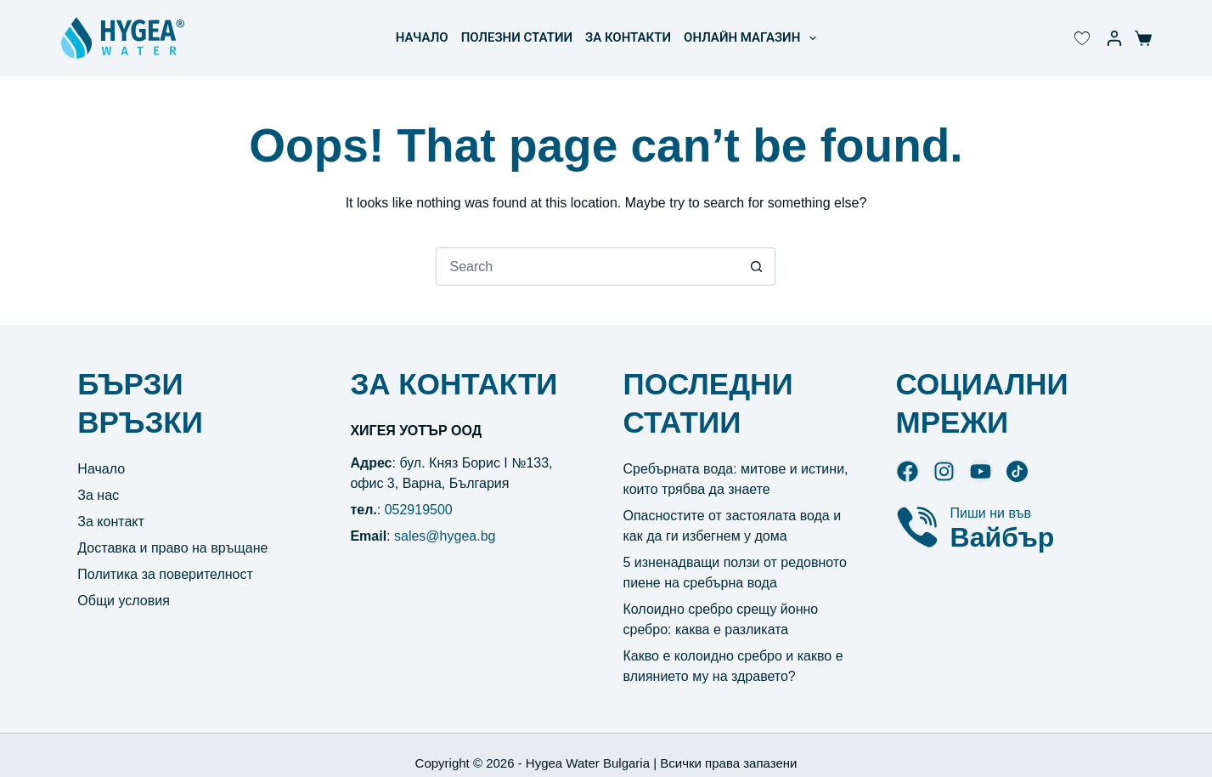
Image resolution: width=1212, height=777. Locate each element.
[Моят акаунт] (1114, 38)
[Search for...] (586, 266)
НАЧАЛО (422, 37)
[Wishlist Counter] (1082, 38)
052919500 (419, 509)
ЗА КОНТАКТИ (628, 37)
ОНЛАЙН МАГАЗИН (753, 38)
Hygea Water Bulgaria (588, 763)
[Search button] (756, 266)
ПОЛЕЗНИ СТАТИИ (516, 37)
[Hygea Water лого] (122, 38)
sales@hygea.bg (444, 536)
